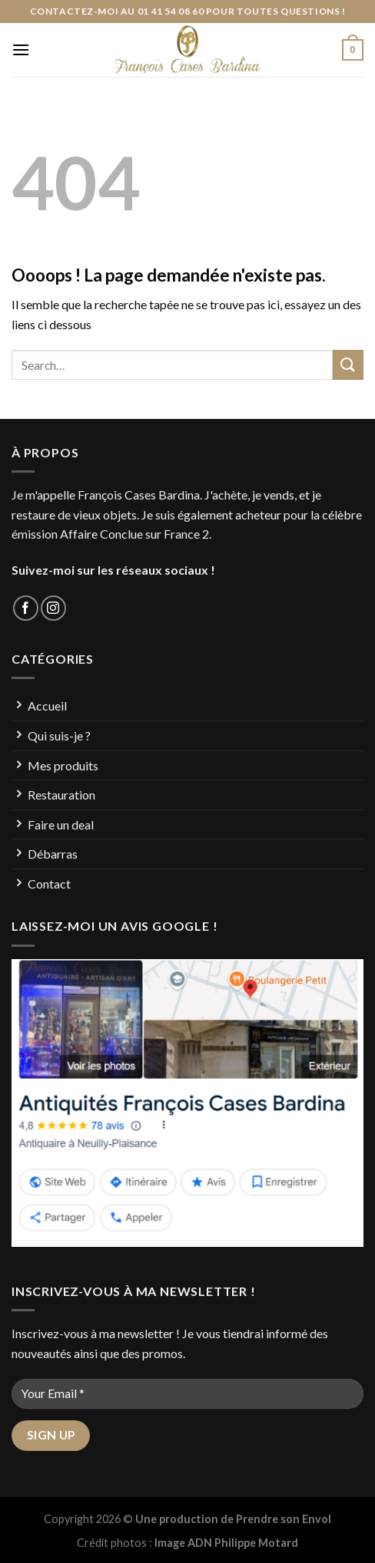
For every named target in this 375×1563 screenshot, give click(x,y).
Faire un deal (61, 824)
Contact (49, 883)
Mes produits (63, 765)
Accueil (47, 705)
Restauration (61, 794)
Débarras (53, 853)
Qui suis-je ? (59, 735)
